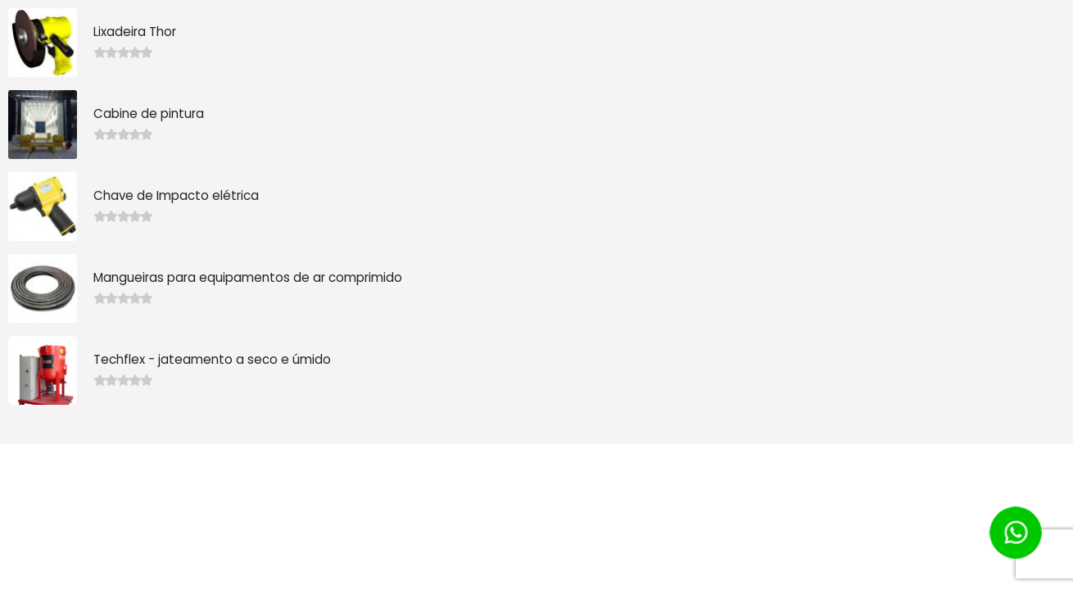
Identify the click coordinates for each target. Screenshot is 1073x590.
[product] (42, 42)
